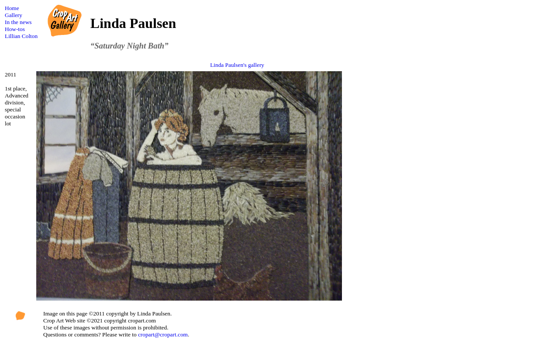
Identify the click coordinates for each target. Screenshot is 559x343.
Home (12, 8)
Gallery (13, 15)
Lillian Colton (21, 36)
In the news (18, 22)
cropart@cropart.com (163, 334)
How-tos (15, 29)
